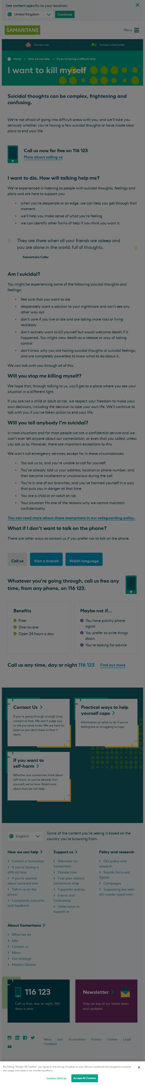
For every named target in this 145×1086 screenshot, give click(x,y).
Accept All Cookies (84, 1078)
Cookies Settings (56, 1078)
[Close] (139, 1067)
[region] (72, 1073)
